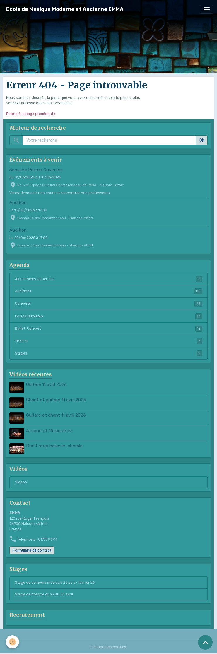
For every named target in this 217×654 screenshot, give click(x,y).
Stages (108, 353)
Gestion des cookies (108, 647)
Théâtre (108, 341)
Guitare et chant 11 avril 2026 (56, 415)
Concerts (108, 304)
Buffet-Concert (108, 328)
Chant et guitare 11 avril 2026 (56, 400)
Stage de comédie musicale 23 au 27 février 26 (55, 583)
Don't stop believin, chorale (54, 445)
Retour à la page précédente (30, 114)
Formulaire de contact (32, 550)
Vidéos (21, 482)
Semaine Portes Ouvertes (36, 169)
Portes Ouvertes (108, 316)
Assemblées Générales (108, 279)
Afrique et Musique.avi (49, 430)
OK (201, 140)
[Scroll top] (205, 642)
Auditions (108, 291)
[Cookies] (12, 641)
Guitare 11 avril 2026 (46, 384)
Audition (18, 202)
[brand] (65, 9)
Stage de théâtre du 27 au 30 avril (44, 594)
